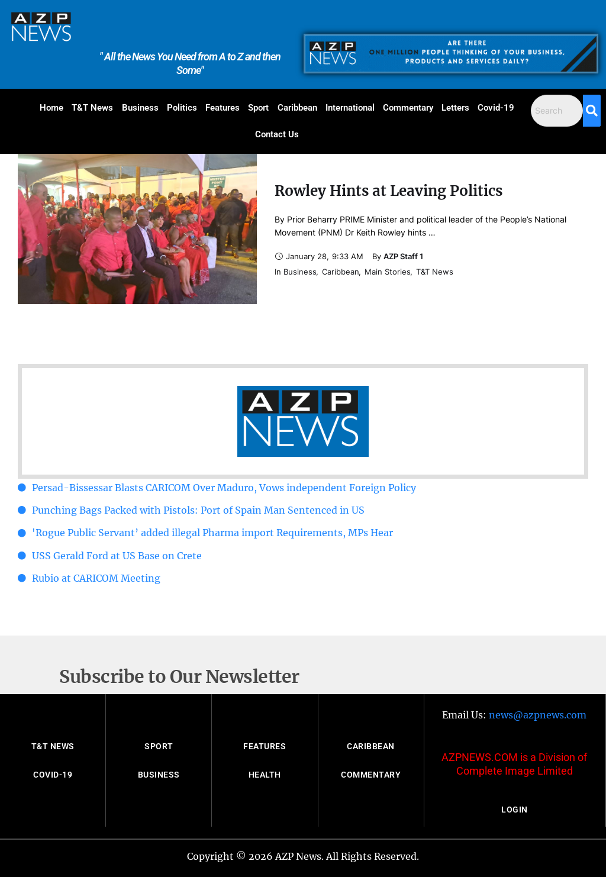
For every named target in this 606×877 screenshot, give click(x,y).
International (350, 107)
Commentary (408, 107)
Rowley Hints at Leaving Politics (388, 191)
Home (51, 107)
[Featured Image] (137, 229)
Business (140, 107)
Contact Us (277, 134)
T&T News (92, 107)
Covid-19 (496, 107)
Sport (258, 107)
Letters (455, 107)
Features (222, 107)
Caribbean (297, 107)
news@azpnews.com (537, 715)
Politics (182, 107)
